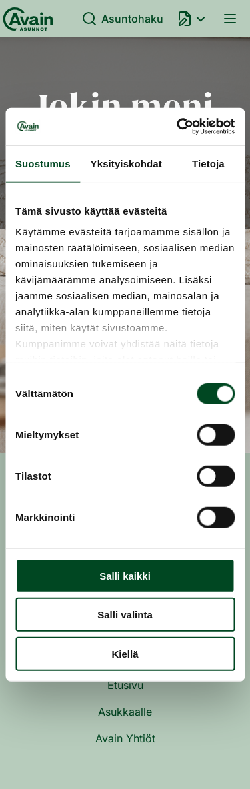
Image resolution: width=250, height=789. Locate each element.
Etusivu (125, 685)
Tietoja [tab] (208, 163)
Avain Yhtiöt (125, 738)
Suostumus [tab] (43, 163)
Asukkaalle (125, 711)
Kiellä (124, 653)
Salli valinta (125, 614)
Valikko (230, 19)
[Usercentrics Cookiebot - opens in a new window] (178, 126)
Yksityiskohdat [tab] (126, 163)
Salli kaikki (125, 575)
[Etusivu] (25, 18)
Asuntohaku (122, 19)
